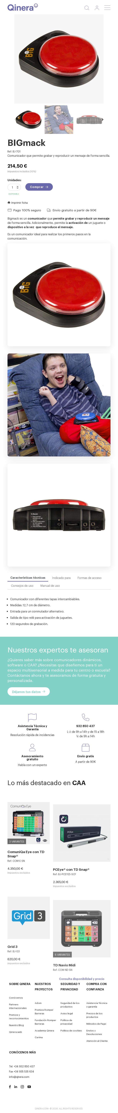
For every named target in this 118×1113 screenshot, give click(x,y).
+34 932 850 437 (24, 1066)
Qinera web (15, 1031)
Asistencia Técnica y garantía (96, 1004)
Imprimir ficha (17, 202)
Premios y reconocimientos (19, 1016)
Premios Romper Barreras (44, 1011)
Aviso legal (67, 1013)
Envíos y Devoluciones (94, 1032)
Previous (15, 119)
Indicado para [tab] (61, 578)
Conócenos (16, 997)
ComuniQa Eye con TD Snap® (25, 908)
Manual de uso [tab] (50, 585)
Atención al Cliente (97, 1040)
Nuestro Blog (16, 1025)
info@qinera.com (19, 1076)
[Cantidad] (14, 187)
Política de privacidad (66, 1022)
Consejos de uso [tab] (22, 585)
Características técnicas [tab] (27, 577)
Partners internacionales (18, 1006)
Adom (38, 1002)
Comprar (37, 187)
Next (102, 119)
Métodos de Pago (96, 1023)
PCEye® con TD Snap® (71, 931)
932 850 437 (85, 726)
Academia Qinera (44, 1030)
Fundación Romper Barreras (45, 1022)
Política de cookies (71, 1030)
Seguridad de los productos (70, 1004)
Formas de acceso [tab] (89, 578)
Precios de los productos (94, 1015)
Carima (39, 1037)
